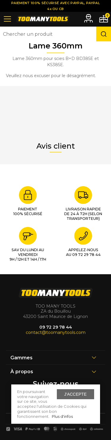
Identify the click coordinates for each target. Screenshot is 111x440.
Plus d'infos (62, 416)
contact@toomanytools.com (56, 332)
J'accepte (75, 394)
